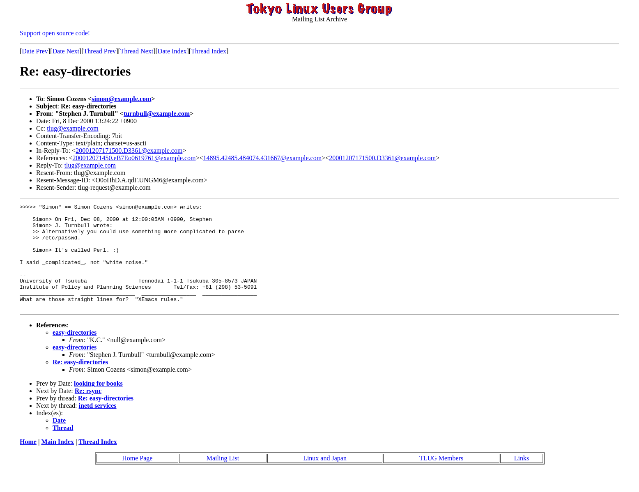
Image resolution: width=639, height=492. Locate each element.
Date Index (172, 51)
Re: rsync (88, 411)
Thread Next (136, 51)
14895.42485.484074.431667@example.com (262, 157)
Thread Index (208, 51)
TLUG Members (441, 479)
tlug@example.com (72, 128)
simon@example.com (121, 98)
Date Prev (35, 51)
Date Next (66, 51)
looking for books (98, 404)
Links (521, 479)
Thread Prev (99, 51)
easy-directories (75, 353)
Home (28, 462)
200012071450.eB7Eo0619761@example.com (134, 157)
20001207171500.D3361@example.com (129, 150)
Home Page (137, 479)
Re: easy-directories (80, 382)
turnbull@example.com (157, 113)
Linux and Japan (325, 479)
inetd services (98, 426)
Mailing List (223, 479)
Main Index (57, 462)
